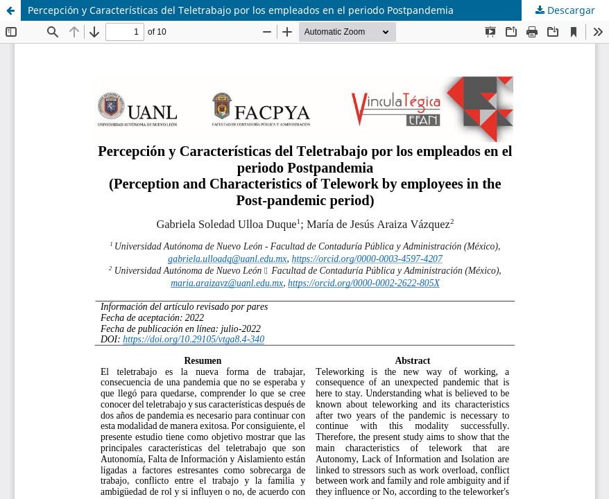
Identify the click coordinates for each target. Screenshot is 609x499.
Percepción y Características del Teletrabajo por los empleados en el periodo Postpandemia (241, 10)
